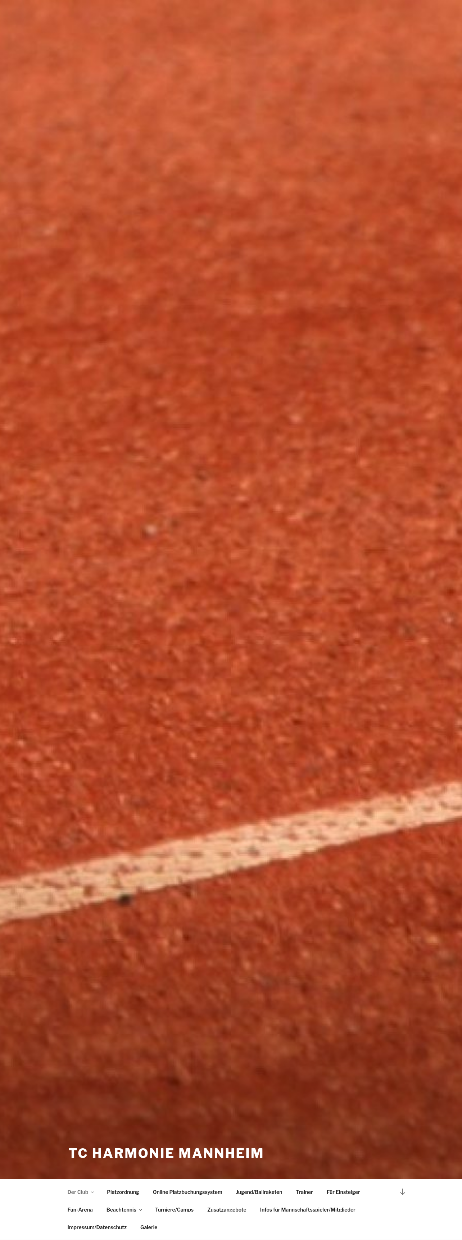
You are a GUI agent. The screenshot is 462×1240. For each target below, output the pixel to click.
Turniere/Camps (174, 1210)
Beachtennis (125, 1210)
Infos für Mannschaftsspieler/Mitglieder (307, 1210)
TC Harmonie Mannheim (166, 1153)
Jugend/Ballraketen (259, 1192)
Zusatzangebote (226, 1210)
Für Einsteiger (343, 1192)
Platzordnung (123, 1192)
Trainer (304, 1192)
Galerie (149, 1227)
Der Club (81, 1192)
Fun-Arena (80, 1210)
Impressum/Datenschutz (97, 1227)
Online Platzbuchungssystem (187, 1192)
